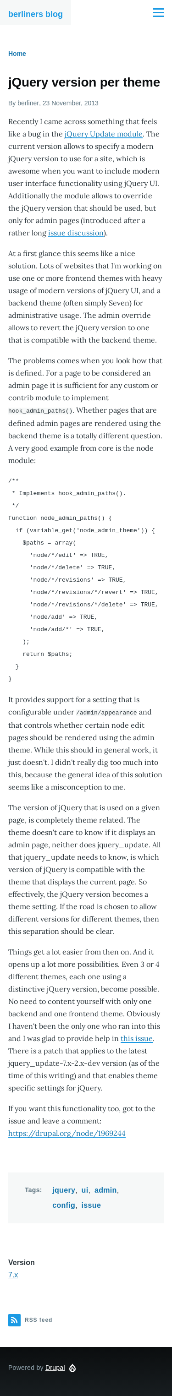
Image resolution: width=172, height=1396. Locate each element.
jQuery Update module (104, 133)
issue (91, 1204)
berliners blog (35, 14)
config (63, 1204)
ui (85, 1189)
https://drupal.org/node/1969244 (67, 1132)
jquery (63, 1189)
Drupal (55, 1366)
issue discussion (76, 232)
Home (17, 53)
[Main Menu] (158, 12)
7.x (13, 1274)
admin (105, 1189)
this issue (137, 1037)
